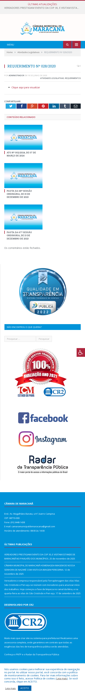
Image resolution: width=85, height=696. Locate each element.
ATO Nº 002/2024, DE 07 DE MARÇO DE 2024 (21, 164)
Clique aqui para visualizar (25, 97)
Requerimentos (73, 88)
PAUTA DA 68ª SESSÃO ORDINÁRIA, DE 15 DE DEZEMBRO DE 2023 (19, 204)
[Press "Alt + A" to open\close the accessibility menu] (81, 352)
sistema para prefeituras (46, 648)
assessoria (10, 652)
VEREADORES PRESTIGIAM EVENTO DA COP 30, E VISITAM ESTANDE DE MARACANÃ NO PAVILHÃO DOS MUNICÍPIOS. (43, 7)
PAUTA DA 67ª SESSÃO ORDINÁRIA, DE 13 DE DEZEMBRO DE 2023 (19, 245)
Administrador (16, 85)
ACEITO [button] (24, 688)
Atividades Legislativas (52, 88)
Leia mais (61, 678)
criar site (25, 648)
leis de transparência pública (35, 656)
